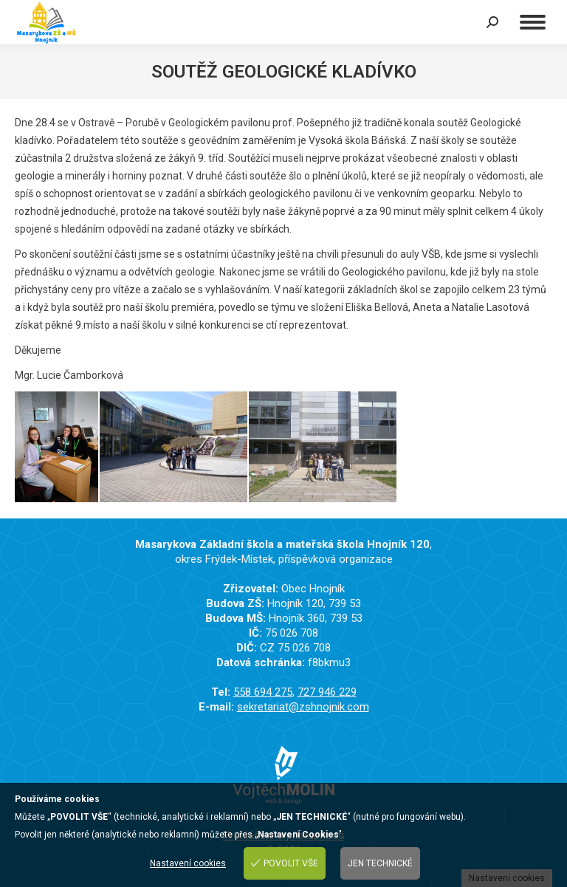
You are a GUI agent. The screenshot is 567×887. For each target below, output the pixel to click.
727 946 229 (327, 692)
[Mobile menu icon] (532, 22)
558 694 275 (262, 692)
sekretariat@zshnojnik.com (303, 706)
